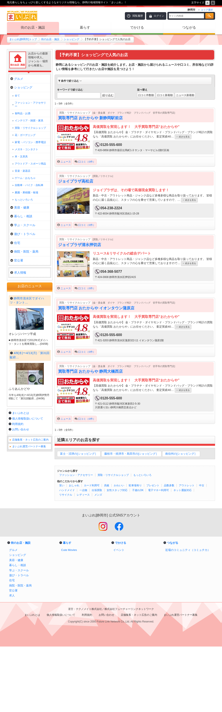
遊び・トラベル (22, 234)
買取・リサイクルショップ (113, 475)
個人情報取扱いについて (27, 535)
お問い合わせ (20, 546)
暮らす (85, 27)
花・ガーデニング (25, 135)
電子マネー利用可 (158, 490)
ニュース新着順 (185, 95)
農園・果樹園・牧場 (26, 192)
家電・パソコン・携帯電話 (30, 142)
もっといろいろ (142, 475)
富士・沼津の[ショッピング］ (79, 453)
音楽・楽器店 (22, 171)
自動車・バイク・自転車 (29, 185)
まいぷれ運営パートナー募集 (29, 563)
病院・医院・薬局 (24, 251)
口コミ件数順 (146, 95)
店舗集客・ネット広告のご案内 (30, 556)
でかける (137, 27)
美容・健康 (19, 207)
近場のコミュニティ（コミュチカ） (187, 615)
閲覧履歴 (137, 15)
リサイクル (65, 494)
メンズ (98, 494)
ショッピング (71, 39)
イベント (118, 615)
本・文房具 (21, 156)
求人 (12, 661)
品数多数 (169, 485)
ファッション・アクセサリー (76, 475)
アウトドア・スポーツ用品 (30, 163)
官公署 (16, 260)
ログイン (159, 15)
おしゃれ (74, 485)
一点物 (83, 490)
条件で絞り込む (70, 80)
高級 (106, 485)
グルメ (16, 78)
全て (17, 95)
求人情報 (18, 272)
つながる (189, 27)
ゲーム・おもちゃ (25, 178)
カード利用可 (92, 485)
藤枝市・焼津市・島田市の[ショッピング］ (131, 453)
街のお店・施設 (33, 27)
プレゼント (152, 485)
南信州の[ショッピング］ (181, 453)
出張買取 (97, 490)
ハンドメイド (67, 490)
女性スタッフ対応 (117, 490)
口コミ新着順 (165, 95)
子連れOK (138, 490)
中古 (201, 485)
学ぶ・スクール (22, 225)
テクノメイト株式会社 (89, 674)
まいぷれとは (20, 530)
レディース (83, 494)
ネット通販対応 (182, 490)
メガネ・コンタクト (26, 149)
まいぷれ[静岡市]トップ (23, 39)
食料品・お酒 (22, 113)
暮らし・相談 (21, 216)
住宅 (15, 243)
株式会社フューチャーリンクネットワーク (129, 674)
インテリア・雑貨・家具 (29, 120)
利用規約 (17, 541)
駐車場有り (135, 485)
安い (61, 485)
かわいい (119, 485)
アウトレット (186, 485)
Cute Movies (69, 615)
